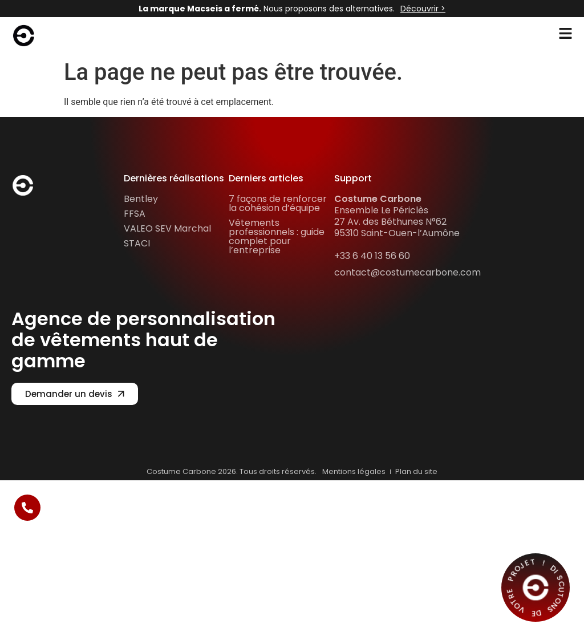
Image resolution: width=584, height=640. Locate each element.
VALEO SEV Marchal (167, 228)
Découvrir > (422, 8)
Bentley (141, 198)
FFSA (134, 213)
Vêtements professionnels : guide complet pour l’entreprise (277, 236)
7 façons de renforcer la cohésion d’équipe (278, 203)
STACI (137, 243)
